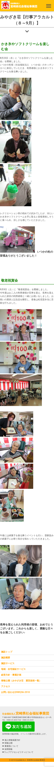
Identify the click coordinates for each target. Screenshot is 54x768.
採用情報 (7, 749)
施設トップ (6, 651)
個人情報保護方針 (11, 740)
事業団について (10, 746)
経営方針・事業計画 (11, 675)
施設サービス (8, 663)
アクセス (5, 686)
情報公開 (7, 743)
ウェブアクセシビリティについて (17, 752)
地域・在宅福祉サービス (13, 669)
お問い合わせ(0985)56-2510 (15, 692)
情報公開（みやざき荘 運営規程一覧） (21, 680)
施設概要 (5, 657)
